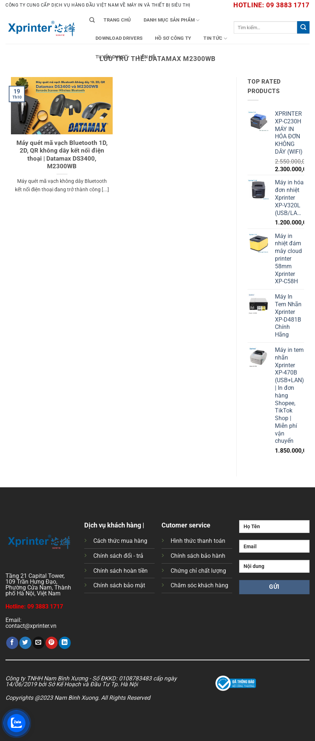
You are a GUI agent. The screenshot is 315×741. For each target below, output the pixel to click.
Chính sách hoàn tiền (120, 570)
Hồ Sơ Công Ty (173, 38)
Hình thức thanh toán (198, 540)
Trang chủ (117, 20)
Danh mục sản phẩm (172, 20)
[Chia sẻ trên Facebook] (12, 643)
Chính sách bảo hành (198, 555)
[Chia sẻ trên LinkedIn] (65, 643)
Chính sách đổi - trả (118, 555)
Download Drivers (119, 38)
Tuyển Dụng (110, 56)
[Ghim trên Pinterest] (52, 643)
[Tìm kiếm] (92, 20)
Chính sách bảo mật (119, 585)
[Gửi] (303, 27)
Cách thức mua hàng (120, 540)
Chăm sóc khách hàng (199, 585)
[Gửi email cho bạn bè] (38, 643)
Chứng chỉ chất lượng (198, 570)
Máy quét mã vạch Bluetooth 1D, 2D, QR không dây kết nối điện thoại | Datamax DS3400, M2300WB (62, 154)
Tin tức (215, 38)
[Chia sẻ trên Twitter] (25, 643)
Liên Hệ (146, 56)
